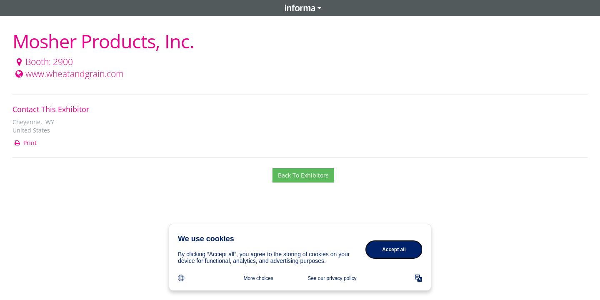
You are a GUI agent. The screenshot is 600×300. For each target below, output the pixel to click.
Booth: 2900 (43, 62)
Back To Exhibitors (303, 175)
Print (25, 143)
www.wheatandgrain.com (68, 74)
